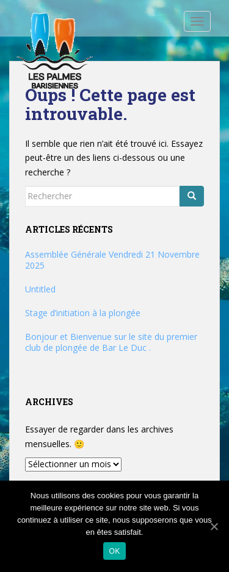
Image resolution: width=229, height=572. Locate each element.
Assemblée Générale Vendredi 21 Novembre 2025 (112, 260)
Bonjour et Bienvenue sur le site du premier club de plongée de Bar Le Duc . (111, 342)
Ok (114, 551)
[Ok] (214, 526)
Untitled (40, 289)
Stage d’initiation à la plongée (82, 313)
